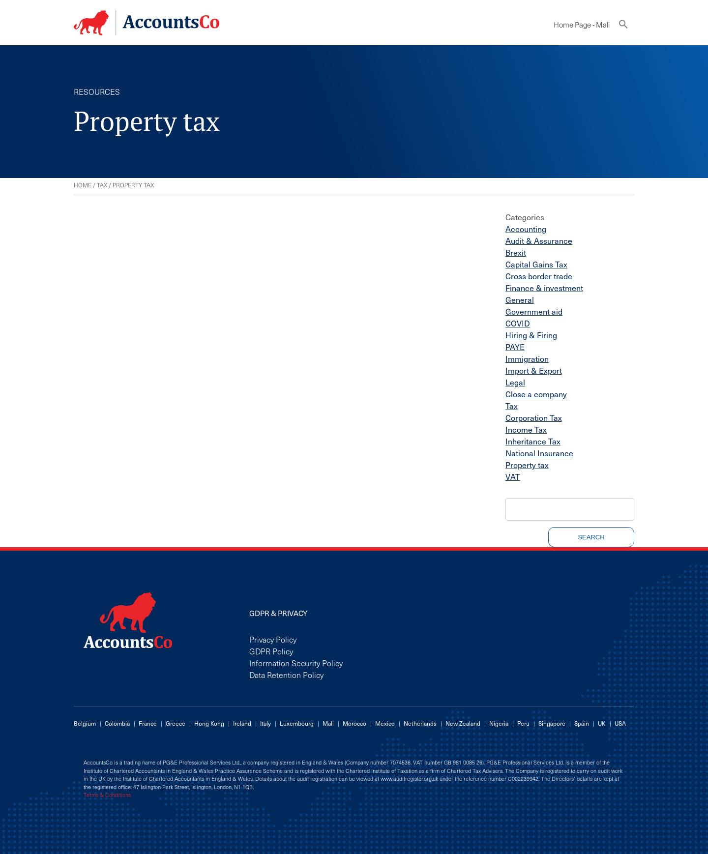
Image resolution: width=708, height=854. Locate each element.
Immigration (527, 358)
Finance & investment (544, 288)
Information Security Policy (296, 663)
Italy (265, 723)
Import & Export (533, 370)
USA (620, 723)
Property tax (527, 465)
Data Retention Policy (286, 674)
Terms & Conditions (107, 795)
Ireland (242, 723)
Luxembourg (297, 723)
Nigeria (498, 723)
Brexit (515, 252)
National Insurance (539, 453)
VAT (512, 476)
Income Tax (526, 429)
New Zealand (462, 723)
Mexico (385, 723)
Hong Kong (209, 723)
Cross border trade (538, 276)
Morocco (354, 723)
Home (82, 184)
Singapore (551, 723)
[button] (623, 26)
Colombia (117, 723)
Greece (175, 723)
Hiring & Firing (531, 335)
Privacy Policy (272, 639)
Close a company (536, 394)
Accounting (525, 229)
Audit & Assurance (538, 240)
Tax (102, 184)
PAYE (515, 347)
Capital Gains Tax (536, 264)
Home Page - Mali (582, 24)
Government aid (533, 311)
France (148, 723)
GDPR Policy (271, 651)
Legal (515, 382)
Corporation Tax (533, 417)
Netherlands (420, 723)
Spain (581, 723)
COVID (517, 323)
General (519, 299)
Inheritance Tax (532, 441)
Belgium (85, 723)
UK (602, 723)
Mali (328, 723)
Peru (523, 723)
